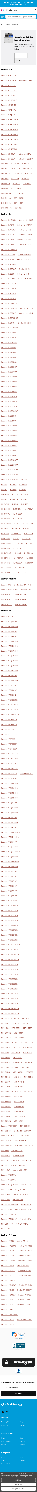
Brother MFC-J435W (8, 1180)
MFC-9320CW (25, 1126)
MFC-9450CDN (6, 1141)
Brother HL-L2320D (8, 347)
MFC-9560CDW (6, 1145)
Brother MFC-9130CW (9, 1126)
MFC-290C (17, 1023)
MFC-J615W (5, 1194)
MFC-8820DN (6, 1097)
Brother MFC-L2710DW (9, 925)
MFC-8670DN (19, 1082)
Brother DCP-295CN (8, 80)
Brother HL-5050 (26, 308)
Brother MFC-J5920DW (9, 661)
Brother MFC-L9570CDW (10, 1018)
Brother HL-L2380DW (9, 382)
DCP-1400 (25, 164)
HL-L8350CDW (6, 573)
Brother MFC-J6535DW (9, 670)
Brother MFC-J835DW (9, 1219)
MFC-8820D (28, 1092)
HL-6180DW (28, 563)
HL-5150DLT (16, 533)
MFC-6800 (5, 1043)
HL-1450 (22, 489)
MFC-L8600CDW (22, 1224)
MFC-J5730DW (6, 1190)
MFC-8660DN (6, 1082)
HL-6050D (29, 558)
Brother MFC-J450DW (9, 803)
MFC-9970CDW (18, 1155)
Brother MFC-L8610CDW (10, 1008)
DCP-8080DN (6, 193)
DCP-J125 (18, 208)
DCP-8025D (5, 183)
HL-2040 (24, 499)
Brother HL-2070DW (8, 264)
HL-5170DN (5, 538)
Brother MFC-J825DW (9, 1214)
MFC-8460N (5, 1072)
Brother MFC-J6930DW (23, 1209)
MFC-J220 (4, 1160)
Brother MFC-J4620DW (9, 626)
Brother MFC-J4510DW (9, 808)
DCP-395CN (5, 174)
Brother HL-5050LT (8, 313)
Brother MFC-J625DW (21, 1194)
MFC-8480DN (18, 1072)
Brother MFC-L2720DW (9, 930)
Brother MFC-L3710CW (9, 950)
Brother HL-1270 (7, 225)
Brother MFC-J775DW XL (10, 871)
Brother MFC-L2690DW (9, 700)
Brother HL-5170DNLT (9, 318)
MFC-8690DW (19, 1087)
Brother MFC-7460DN (9, 749)
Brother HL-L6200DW (9, 435)
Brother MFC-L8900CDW (10, 1013)
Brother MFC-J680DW (9, 675)
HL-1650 (15, 494)
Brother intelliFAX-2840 (22, 585)
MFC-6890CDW (16, 1043)
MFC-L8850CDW (7, 1224)
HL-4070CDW (17, 519)
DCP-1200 (15, 164)
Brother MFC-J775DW (9, 685)
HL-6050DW (17, 563)
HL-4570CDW (19, 524)
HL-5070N (16, 529)
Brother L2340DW (8, 154)
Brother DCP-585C (26, 80)
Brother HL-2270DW (25, 279)
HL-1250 (13, 484)
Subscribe (18, 1393)
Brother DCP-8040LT (9, 100)
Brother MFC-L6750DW (9, 994)
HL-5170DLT (28, 533)
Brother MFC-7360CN (9, 734)
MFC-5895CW (6, 1038)
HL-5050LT (5, 529)
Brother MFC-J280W (8, 1165)
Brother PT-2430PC (25, 1261)
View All (22, 1445)
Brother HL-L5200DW (9, 426)
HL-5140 (26, 529)
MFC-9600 (18, 1145)
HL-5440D (17, 553)
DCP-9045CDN (6, 208)
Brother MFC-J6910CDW (10, 861)
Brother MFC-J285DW (9, 778)
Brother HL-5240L (24, 323)
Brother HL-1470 (25, 230)
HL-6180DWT (6, 568)
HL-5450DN (28, 553)
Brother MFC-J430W (8, 1175)
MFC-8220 (28, 1062)
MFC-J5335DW (26, 1185)
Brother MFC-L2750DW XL (11, 945)
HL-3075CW (5, 514)
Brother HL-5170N (8, 323)
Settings (18, 1480)
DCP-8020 (25, 178)
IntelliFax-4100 (6, 604)
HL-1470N (5, 494)
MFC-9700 (29, 1145)
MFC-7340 (16, 1048)
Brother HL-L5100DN (9, 421)
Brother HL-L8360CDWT (10, 475)
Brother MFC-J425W (20, 1170)
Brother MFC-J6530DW (9, 1204)
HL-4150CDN (6, 524)
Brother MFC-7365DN (9, 744)
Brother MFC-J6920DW (9, 866)
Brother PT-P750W (8, 1324)
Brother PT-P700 (7, 1319)
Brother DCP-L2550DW (9, 134)
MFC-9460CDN (20, 1141)
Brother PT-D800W (8, 1295)
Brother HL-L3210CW (9, 396)
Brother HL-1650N (25, 235)
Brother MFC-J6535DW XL (10, 852)
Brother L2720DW (24, 154)
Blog (21, 1422)
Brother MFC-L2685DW (9, 906)
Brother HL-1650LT (8, 235)
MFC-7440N (15, 1052)
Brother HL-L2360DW (9, 367)
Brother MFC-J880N (8, 695)
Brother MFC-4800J (8, 617)
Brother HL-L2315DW (9, 342)
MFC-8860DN (19, 1101)
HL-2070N (5, 504)
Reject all (18, 1484)
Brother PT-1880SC (8, 1251)
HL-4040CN (5, 519)
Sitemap (22, 1425)
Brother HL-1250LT (26, 220)
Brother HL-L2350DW (9, 357)
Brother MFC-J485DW (9, 636)
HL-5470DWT (18, 558)
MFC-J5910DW (20, 1190)
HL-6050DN (5, 563)
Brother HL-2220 (25, 269)
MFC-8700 (5, 1092)
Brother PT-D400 (24, 1275)
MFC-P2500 (5, 1229)
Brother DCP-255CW (8, 76)
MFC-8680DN (6, 1087)
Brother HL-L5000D (8, 416)
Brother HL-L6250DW (9, 445)
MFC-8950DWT (6, 1116)
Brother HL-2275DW (8, 284)
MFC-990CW (5, 1155)
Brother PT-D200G (8, 1270)
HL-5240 (16, 538)
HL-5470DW (5, 558)
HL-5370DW (17, 548)
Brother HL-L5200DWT (9, 431)
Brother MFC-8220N (8, 763)
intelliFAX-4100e (21, 604)
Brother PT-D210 (24, 1270)
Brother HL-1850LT (8, 244)
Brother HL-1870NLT (9, 249)
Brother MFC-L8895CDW (10, 715)
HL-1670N (24, 494)
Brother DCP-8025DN (9, 95)
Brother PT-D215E (8, 1275)
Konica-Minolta (6, 1441)
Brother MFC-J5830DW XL (10, 832)
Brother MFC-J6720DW (9, 857)
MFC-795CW (17, 1062)
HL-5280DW (18, 543)
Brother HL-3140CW (8, 298)
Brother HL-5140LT (26, 313)
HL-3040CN (5, 509)
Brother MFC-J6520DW (9, 847)
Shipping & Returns (7, 1422)
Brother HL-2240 (23, 274)
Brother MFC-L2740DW (9, 935)
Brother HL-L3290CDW (9, 411)
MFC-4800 (5, 1028)
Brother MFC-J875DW (9, 881)
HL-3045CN (17, 509)
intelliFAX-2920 (6, 599)
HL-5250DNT (6, 543)
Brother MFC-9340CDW (10, 1136)
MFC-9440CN (26, 1136)
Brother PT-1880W (25, 1251)
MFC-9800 (5, 1150)
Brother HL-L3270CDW (9, 406)
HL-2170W (24, 504)
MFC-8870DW (6, 1106)
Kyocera (22, 1441)
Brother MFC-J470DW (9, 817)
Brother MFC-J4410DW (9, 793)
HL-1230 (24, 480)
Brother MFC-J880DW (9, 690)
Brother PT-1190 (7, 1241)
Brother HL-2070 (7, 259)
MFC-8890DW (19, 1106)
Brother (3, 1445)
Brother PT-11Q (23, 1241)
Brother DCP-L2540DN (9, 125)
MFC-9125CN (18, 1121)
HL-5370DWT (6, 553)
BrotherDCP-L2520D (25, 159)
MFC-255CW (5, 1023)
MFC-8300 (5, 1067)
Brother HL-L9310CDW (9, 480)
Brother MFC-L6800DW (9, 999)
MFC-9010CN (20, 1116)
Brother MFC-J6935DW (9, 680)
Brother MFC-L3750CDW (10, 954)
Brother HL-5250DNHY (9, 328)
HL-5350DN (5, 548)
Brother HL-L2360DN (9, 362)
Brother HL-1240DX (8, 220)
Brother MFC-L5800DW (9, 974)
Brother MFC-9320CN (9, 773)
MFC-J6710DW (26, 1204)
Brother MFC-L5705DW (9, 969)
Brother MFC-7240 (8, 729)
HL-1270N (23, 484)
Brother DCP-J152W (8, 115)
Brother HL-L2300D (8, 333)
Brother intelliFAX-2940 (9, 590)
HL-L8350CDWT (21, 573)
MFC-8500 (29, 1072)
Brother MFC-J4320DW (9, 788)
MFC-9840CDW (16, 1150)
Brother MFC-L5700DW (9, 964)
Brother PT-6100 (7, 1265)
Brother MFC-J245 (26, 773)
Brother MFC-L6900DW (9, 1003)
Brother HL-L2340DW (9, 352)
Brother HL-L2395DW (9, 391)
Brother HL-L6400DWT (9, 460)
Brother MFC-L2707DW (9, 920)
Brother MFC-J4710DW (9, 822)
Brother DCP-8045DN (9, 105)
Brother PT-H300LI (24, 1305)
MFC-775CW (27, 1052)
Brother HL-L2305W (8, 338)
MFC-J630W (5, 1199)
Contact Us (4, 1425)
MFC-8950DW (19, 1111)
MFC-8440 (25, 1067)
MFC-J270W (26, 1160)
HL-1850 (4, 499)
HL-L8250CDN (19, 568)
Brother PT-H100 (7, 1300)
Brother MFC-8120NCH (9, 759)
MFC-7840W (17, 1057)
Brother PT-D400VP (8, 1285)
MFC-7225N (5, 1048)
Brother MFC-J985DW (9, 891)
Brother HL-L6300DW (9, 450)
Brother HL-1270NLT (24, 225)
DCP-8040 (16, 183)
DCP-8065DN (16, 188)
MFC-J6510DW (18, 1199)
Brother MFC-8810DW (9, 768)
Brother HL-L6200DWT (9, 440)
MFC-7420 (5, 1052)
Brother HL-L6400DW (9, 455)
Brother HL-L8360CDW (9, 470)
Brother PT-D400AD (8, 1280)
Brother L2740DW (8, 159)
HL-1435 (4, 489)
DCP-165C (5, 169)
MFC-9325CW (6, 1131)
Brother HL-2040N (8, 254)
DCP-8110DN (6, 198)
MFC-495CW (27, 1028)
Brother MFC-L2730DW (9, 710)
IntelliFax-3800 (20, 599)
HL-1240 (4, 484)
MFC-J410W (23, 1165)
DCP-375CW (15, 169)
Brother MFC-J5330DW (9, 1185)
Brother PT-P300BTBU (9, 1314)
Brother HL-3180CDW (9, 308)
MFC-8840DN (6, 1101)
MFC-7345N (27, 1048)
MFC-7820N (5, 1057)
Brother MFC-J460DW (9, 621)
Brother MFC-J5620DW (9, 646)
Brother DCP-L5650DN (9, 149)
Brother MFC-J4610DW (9, 812)
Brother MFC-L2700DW (9, 910)
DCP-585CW (17, 174)
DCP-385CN (27, 169)
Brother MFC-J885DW (9, 886)
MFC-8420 (15, 1067)
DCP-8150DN (19, 198)
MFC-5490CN (6, 1033)
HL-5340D (29, 543)
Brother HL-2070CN (24, 259)
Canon (22, 1438)
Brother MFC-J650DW (9, 842)
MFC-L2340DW (25, 1219)
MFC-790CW (5, 1062)
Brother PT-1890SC (25, 1256)
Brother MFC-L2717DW (9, 705)
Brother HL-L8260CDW (9, 465)
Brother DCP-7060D (8, 85)
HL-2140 (15, 504)
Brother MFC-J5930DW (9, 666)
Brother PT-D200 (23, 1265)
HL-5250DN (26, 538)
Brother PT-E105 (24, 1295)
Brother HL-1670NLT (24, 240)
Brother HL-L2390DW (9, 386)
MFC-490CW (15, 1028)
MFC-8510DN (6, 1077)
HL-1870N (14, 499)
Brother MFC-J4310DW (9, 783)
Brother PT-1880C (25, 1246)
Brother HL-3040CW (8, 293)
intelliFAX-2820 (6, 595)
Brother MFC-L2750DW (9, 940)
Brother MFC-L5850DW (9, 979)
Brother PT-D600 (7, 1290)
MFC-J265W (15, 1160)
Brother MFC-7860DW (9, 754)
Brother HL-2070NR (8, 269)
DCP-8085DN (19, 193)
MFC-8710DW (16, 1092)
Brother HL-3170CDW (9, 303)
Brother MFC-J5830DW (9, 656)
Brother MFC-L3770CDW (10, 959)
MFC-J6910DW (6, 1209)
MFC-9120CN (6, 1121)
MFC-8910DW (6, 1111)
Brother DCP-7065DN (9, 90)
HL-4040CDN (17, 514)
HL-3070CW (28, 509)
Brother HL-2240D (8, 279)
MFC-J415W (5, 1170)
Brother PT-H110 (23, 1300)
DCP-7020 (28, 174)
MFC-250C (26, 1018)
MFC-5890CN (18, 1033)
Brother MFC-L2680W (9, 901)
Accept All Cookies (18, 1489)
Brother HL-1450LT (8, 230)
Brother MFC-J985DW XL (10, 896)
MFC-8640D (28, 1077)
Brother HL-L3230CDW (9, 401)
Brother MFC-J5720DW (9, 651)
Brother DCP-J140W (8, 110)
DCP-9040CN (18, 203)
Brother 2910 (6, 585)
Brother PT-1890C (8, 1256)
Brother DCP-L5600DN (9, 144)
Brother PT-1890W (8, 1261)
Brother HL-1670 (7, 240)
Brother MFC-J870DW (9, 876)
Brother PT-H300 (7, 1305)
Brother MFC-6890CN (9, 724)
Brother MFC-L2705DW (9, 915)
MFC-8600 (17, 1077)
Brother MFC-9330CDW (22, 1131)
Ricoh (3, 1438)
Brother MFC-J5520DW (9, 641)
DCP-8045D (27, 183)
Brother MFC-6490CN (9, 719)
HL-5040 (29, 524)
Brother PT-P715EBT (24, 1319)
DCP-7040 (15, 178)
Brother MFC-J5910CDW (10, 837)
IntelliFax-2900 (20, 595)
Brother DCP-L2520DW (9, 120)
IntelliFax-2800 (26, 590)
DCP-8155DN (6, 203)
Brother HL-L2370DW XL (10, 377)
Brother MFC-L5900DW (9, 984)
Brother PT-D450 (25, 1285)
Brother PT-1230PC (8, 1246)
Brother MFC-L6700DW (9, 989)
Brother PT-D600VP (24, 1290)
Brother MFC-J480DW (9, 631)
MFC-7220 (29, 1043)
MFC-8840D (18, 1097)
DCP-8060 (4, 188)
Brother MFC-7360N (8, 739)
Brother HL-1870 (25, 244)
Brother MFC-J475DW (9, 827)
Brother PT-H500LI (8, 1309)
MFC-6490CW (19, 1038)
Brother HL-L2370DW (9, 372)
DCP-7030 (4, 178)
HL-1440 (13, 489)
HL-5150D (5, 533)
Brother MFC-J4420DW (9, 798)
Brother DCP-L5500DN (9, 139)
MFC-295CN (27, 1023)
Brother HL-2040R (24, 254)
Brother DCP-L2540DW (9, 129)
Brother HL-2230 (7, 274)
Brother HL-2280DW (8, 289)
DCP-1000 (4, 164)
